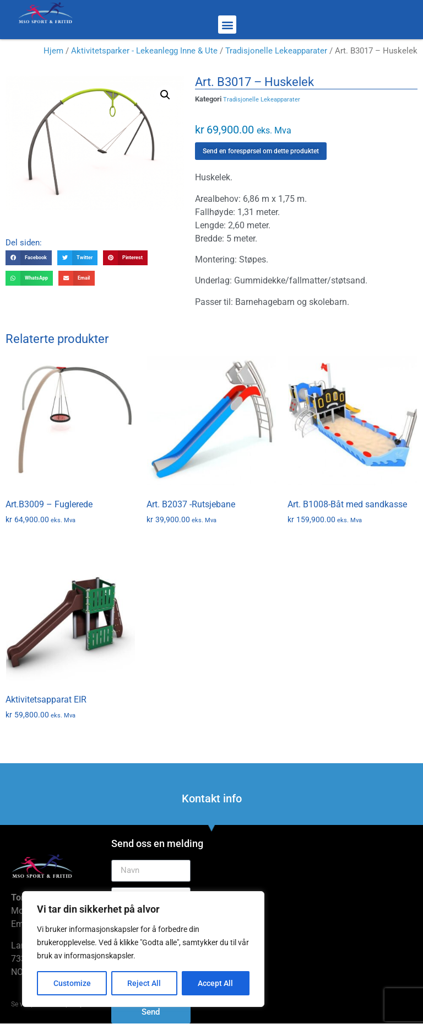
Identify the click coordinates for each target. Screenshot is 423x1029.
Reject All (144, 983)
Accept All (216, 983)
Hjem (53, 51)
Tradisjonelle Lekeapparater (276, 51)
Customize (72, 983)
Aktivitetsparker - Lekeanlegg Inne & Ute (144, 51)
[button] (227, 24)
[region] (143, 949)
